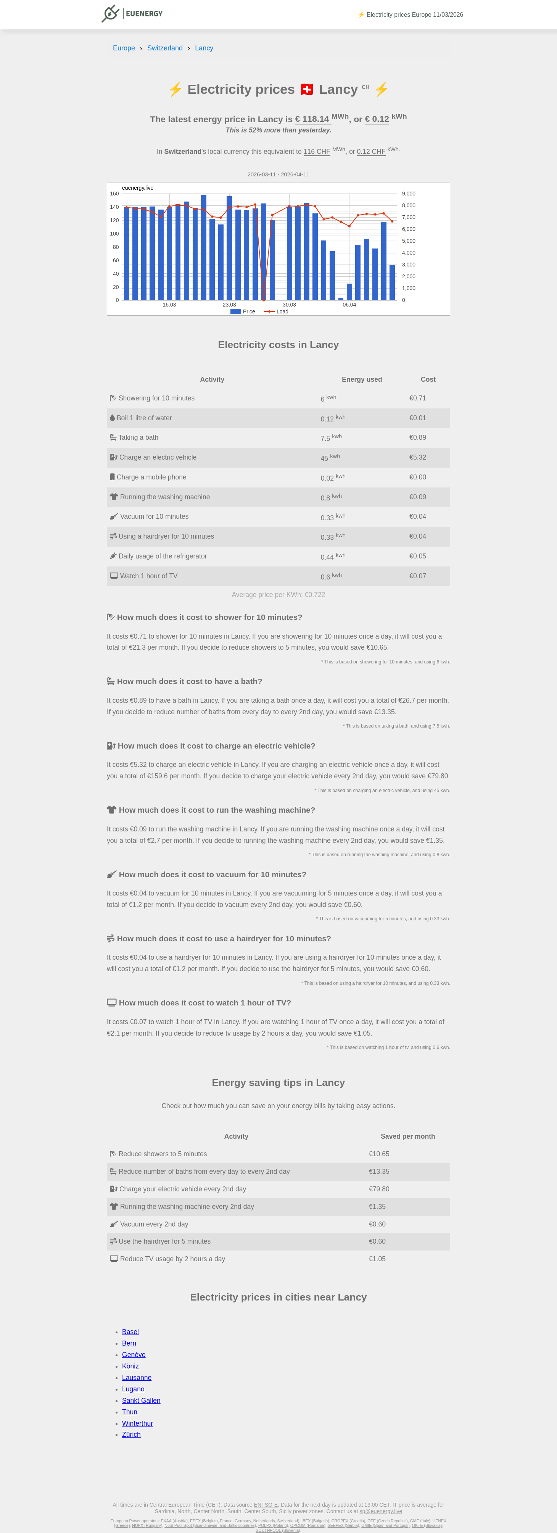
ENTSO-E (266, 1505)
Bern (129, 1343)
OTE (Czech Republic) (387, 1520)
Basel (130, 1332)
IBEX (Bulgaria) (315, 1520)
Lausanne (136, 1377)
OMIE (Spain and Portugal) (385, 1525)
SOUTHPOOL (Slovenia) (278, 1530)
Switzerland (165, 48)
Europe (124, 48)
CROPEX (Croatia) (348, 1520)
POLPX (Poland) (273, 1525)
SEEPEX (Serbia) (343, 1525)
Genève (134, 1355)
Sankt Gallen (141, 1400)
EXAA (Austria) (174, 1520)
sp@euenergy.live (380, 1511)
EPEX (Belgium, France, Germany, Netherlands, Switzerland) (244, 1520)
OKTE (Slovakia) (427, 1525)
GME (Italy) (420, 1520)
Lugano (133, 1389)
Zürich (131, 1434)
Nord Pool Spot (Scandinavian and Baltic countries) (210, 1525)
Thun (129, 1412)
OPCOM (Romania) (307, 1525)
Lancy (204, 48)
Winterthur (137, 1423)
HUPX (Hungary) (147, 1525)
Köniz (130, 1366)
